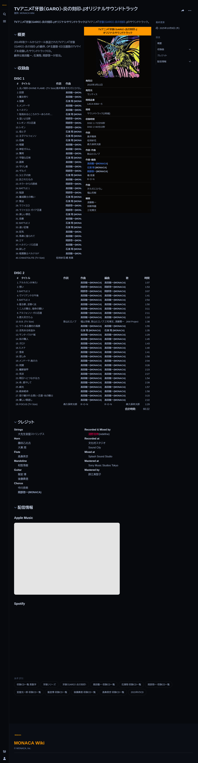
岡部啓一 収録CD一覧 (159, 684)
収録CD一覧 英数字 (26, 684)
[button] (174, 43)
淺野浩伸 (93, 434)
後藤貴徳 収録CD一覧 (85, 692)
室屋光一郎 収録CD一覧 (29, 692)
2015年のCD (137, 692)
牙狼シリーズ (49, 684)
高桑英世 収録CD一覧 (113, 692)
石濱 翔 (91, 167)
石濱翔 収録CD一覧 (131, 684)
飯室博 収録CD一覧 (57, 692)
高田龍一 (91, 163)
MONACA (102, 163)
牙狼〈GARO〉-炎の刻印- (112, 22)
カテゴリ (18, 678)
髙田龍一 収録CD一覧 (104, 684)
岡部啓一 (91, 171)
